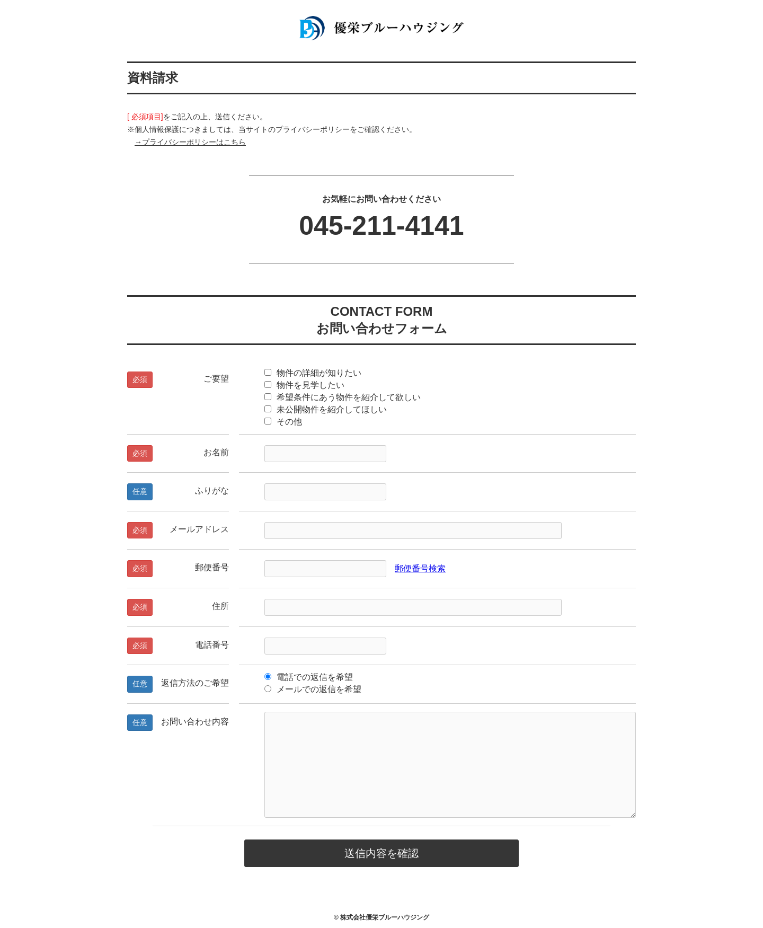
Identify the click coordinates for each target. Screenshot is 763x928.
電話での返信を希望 (308, 677)
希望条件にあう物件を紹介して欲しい (342, 397)
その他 (283, 421)
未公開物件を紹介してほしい (325, 409)
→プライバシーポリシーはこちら (190, 142)
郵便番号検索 (420, 568)
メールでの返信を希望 (312, 689)
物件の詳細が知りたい (312, 372)
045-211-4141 (381, 226)
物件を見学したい (304, 385)
